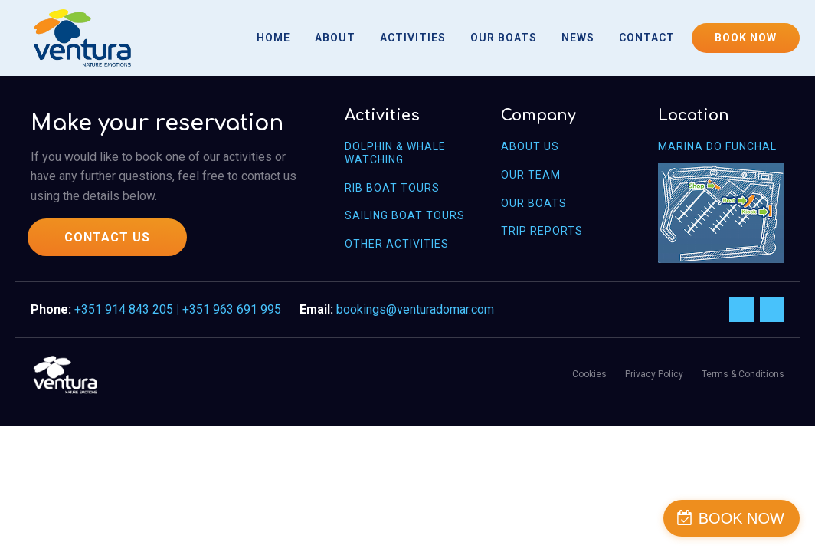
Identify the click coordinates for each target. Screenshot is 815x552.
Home (273, 37)
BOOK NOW (746, 37)
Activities (413, 37)
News (577, 37)
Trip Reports (542, 231)
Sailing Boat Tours (405, 215)
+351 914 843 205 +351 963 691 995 (177, 309)
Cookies (589, 374)
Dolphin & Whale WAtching (395, 153)
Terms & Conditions (743, 374)
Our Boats (503, 37)
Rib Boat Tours (392, 188)
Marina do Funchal (717, 146)
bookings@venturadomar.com (415, 309)
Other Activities (397, 244)
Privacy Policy (654, 374)
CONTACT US (107, 237)
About (335, 37)
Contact (647, 37)
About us (530, 146)
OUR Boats (534, 203)
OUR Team (531, 175)
